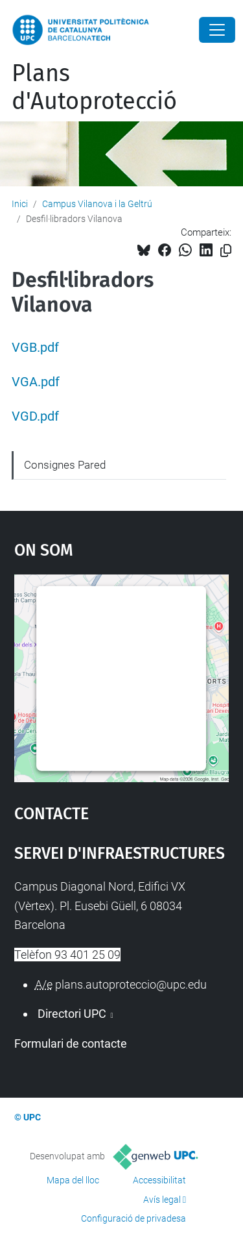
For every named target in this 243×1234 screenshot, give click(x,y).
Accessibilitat (159, 1180)
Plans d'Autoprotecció (94, 87)
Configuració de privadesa (133, 1218)
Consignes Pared (65, 464)
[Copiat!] (225, 250)
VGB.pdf (35, 347)
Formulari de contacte (70, 1043)
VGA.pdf (36, 382)
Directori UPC (72, 1013)
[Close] (217, 30)
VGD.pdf (35, 416)
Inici (20, 204)
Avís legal (162, 1199)
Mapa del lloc (73, 1180)
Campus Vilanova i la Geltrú (97, 204)
